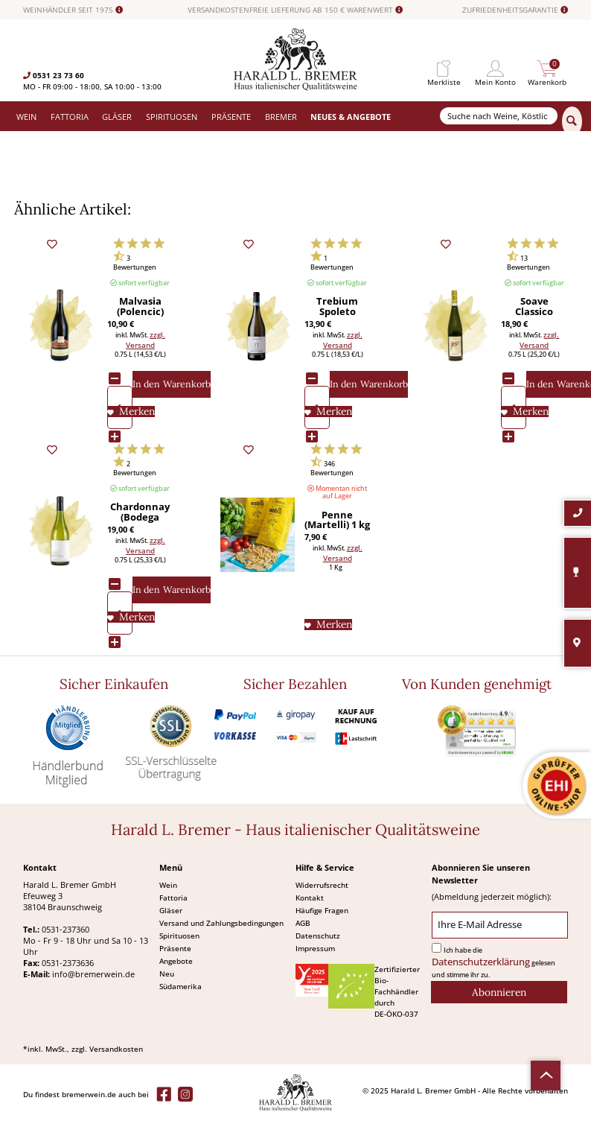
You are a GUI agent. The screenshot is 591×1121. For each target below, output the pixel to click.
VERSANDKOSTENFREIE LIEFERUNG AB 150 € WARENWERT (295, 10)
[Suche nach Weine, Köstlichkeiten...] (498, 116)
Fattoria (173, 897)
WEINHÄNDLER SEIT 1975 (73, 10)
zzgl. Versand (145, 339)
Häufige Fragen (322, 910)
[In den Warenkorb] (171, 384)
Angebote (176, 961)
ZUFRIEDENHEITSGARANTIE (515, 10)
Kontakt (310, 897)
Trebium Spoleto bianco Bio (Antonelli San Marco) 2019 (337, 306)
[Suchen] (572, 121)
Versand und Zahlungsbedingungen (221, 923)
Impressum (315, 948)
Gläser (170, 910)
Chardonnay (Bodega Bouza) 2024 (140, 512)
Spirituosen (179, 935)
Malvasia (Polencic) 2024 (140, 306)
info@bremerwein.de (93, 973)
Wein (168, 885)
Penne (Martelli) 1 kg (337, 520)
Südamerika (180, 986)
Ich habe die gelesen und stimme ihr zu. (493, 962)
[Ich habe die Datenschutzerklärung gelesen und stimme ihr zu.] (436, 948)
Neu (166, 973)
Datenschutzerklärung (481, 962)
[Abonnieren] (499, 992)
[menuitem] (443, 68)
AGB (303, 923)
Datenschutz (318, 935)
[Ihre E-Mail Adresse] (500, 925)
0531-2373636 (68, 962)
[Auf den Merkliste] (131, 411)
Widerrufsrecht (322, 885)
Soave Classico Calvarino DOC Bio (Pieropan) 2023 (534, 306)
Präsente (175, 948)
